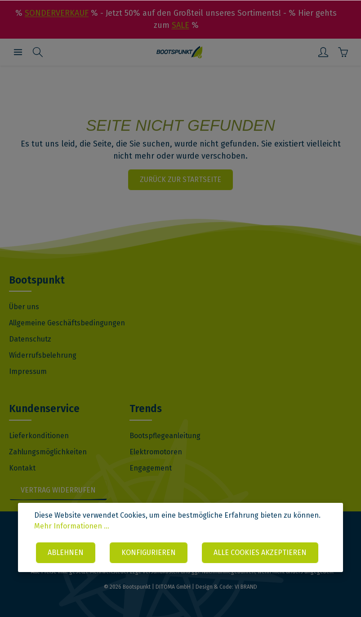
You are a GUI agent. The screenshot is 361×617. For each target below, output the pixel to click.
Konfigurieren (148, 552)
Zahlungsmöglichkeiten (48, 452)
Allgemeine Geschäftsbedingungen (67, 323)
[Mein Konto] (323, 52)
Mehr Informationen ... (71, 526)
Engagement (150, 468)
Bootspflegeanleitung (165, 435)
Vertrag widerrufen (58, 490)
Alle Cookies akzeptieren (260, 552)
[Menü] (18, 52)
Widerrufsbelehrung (42, 355)
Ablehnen (66, 552)
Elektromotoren (155, 452)
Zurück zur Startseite (180, 179)
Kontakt (22, 468)
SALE (180, 25)
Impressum (28, 371)
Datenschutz (30, 339)
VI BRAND (246, 587)
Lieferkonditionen (39, 435)
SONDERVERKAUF (57, 13)
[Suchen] (38, 52)
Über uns (24, 306)
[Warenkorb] (343, 52)
